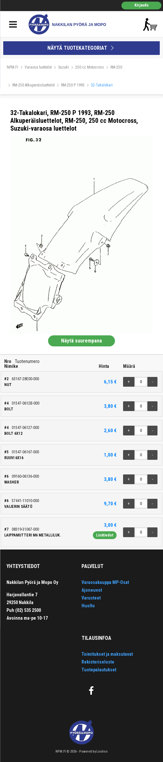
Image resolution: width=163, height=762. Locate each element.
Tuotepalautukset (99, 669)
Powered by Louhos (93, 751)
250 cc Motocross (89, 67)
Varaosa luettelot (38, 67)
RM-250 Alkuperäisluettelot (33, 85)
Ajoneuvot (92, 590)
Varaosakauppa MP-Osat (105, 582)
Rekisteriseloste (98, 662)
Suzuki (63, 67)
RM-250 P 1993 (72, 85)
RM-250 (116, 67)
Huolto (88, 605)
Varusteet (91, 598)
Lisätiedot (104, 535)
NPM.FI (12, 67)
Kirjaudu (141, 5)
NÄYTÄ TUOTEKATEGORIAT (81, 48)
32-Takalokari (102, 85)
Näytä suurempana (81, 341)
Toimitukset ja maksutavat (107, 654)
